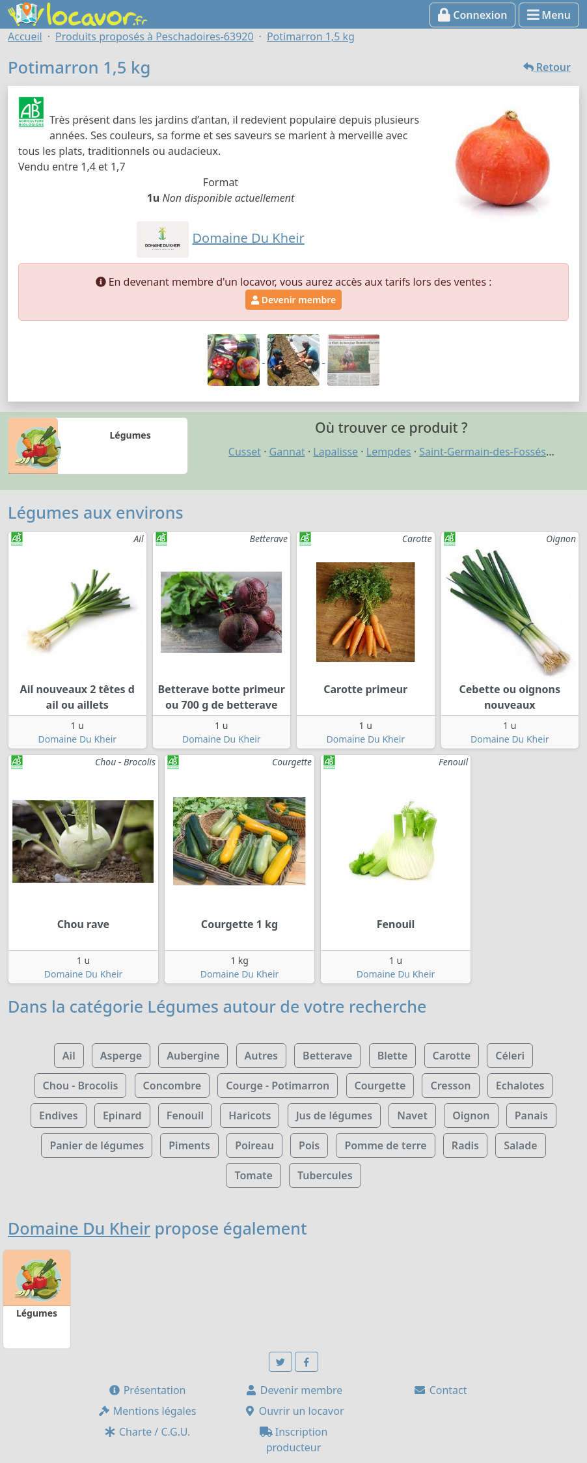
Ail (68, 1055)
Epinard (122, 1115)
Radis (465, 1145)
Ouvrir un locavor (293, 1411)
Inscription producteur (294, 1440)
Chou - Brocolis (80, 1085)
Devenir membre (293, 300)
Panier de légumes (96, 1145)
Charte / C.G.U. (147, 1432)
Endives (58, 1115)
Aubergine (193, 1055)
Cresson (450, 1085)
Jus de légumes (334, 1115)
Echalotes (520, 1085)
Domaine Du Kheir (77, 739)
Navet (412, 1115)
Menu (549, 15)
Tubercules (325, 1175)
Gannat (287, 451)
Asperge (121, 1055)
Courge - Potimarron (277, 1085)
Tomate (253, 1175)
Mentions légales (147, 1411)
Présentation (147, 1390)
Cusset (244, 451)
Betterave (327, 1055)
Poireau (254, 1145)
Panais (531, 1115)
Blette (392, 1055)
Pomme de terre (385, 1145)
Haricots (249, 1115)
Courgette (380, 1085)
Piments (189, 1145)
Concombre (172, 1085)
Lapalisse (335, 451)
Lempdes (388, 451)
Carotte (452, 1055)
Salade (520, 1145)
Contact (440, 1390)
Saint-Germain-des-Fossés (482, 451)
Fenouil (185, 1115)
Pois (309, 1145)
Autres (261, 1055)
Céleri (510, 1055)
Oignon (470, 1115)
